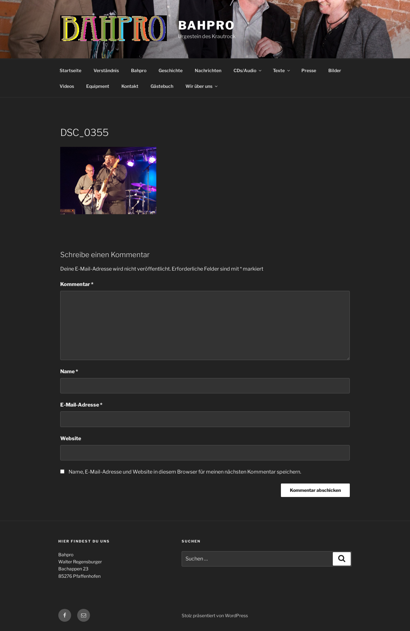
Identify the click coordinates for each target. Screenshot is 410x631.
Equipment (97, 86)
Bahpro (206, 25)
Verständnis (106, 70)
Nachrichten (208, 70)
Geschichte (171, 70)
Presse (308, 70)
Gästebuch (162, 86)
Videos (67, 86)
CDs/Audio (248, 70)
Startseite (70, 70)
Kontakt (129, 86)
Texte (282, 70)
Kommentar (77, 284)
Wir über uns (201, 86)
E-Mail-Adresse (81, 405)
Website (70, 438)
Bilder (334, 70)
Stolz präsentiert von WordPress (215, 615)
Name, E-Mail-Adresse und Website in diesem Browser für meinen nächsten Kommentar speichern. (185, 472)
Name (69, 371)
